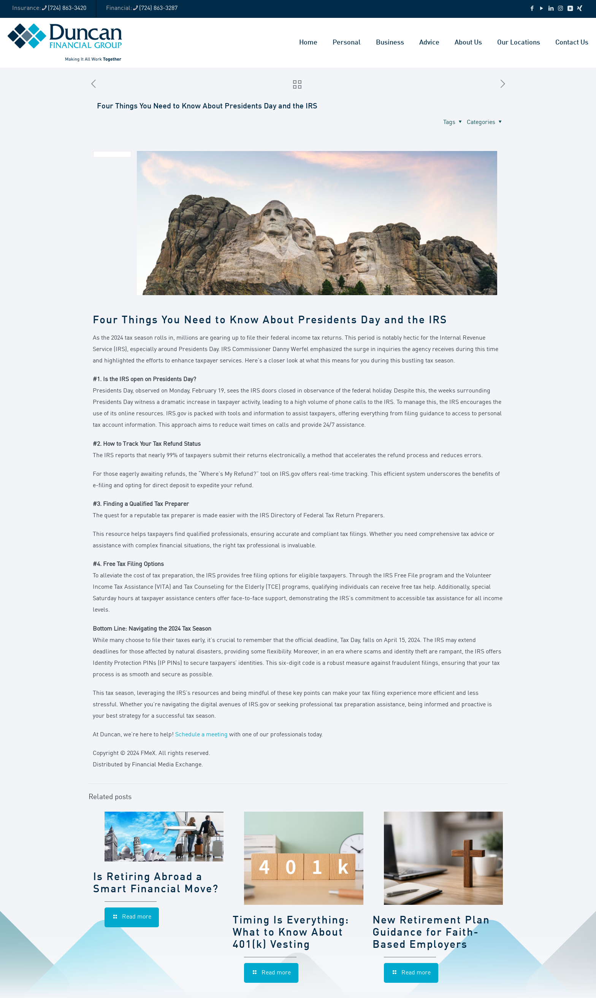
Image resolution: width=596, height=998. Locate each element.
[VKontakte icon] (570, 9)
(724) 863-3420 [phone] (67, 8)
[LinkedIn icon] (551, 9)
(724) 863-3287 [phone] (158, 8)
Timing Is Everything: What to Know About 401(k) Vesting (291, 932)
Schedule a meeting (201, 735)
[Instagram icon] (560, 9)
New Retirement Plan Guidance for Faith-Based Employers (431, 932)
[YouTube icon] (541, 9)
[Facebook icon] (532, 9)
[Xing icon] (579, 9)
